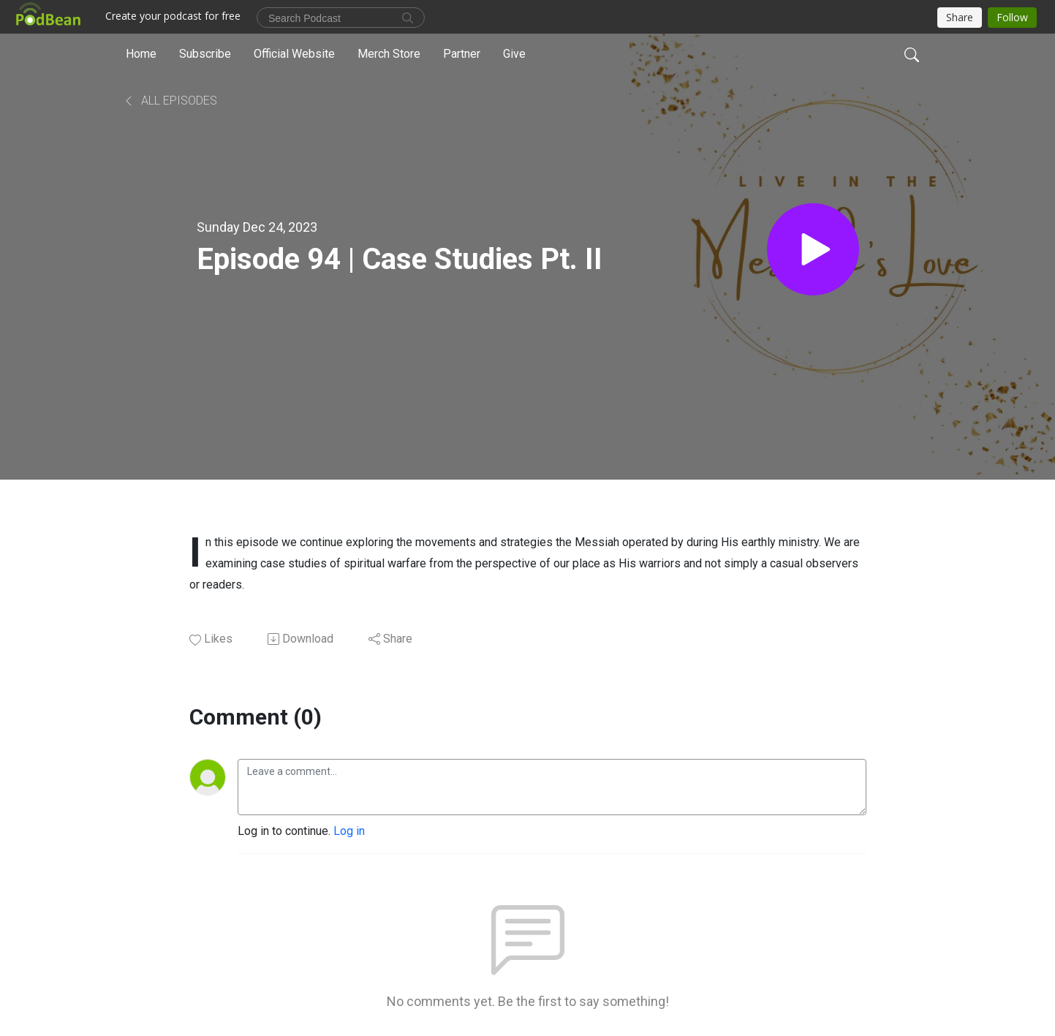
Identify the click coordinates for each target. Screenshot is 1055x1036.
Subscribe (205, 54)
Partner (461, 54)
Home (141, 54)
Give (514, 54)
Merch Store (389, 54)
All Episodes (170, 100)
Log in (349, 831)
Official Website (294, 54)
